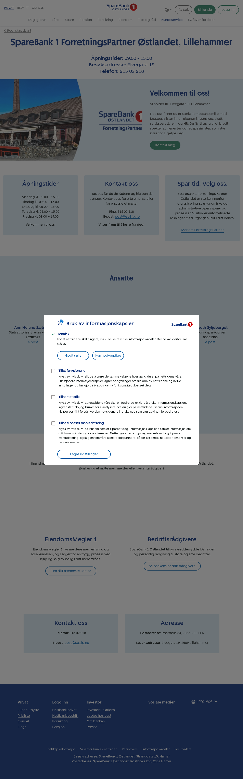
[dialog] (121, 389)
